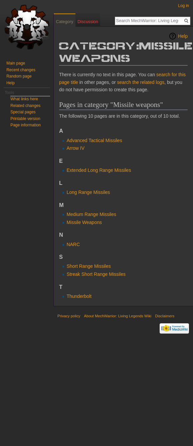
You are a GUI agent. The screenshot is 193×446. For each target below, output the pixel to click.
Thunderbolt (78, 296)
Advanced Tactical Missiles (94, 140)
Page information (25, 125)
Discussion (87, 21)
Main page (15, 63)
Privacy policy (68, 316)
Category (64, 21)
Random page (18, 76)
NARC (73, 244)
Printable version (25, 118)
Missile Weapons (84, 222)
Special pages (22, 112)
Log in (183, 5)
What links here (24, 99)
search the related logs (141, 82)
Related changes (25, 105)
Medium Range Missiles (91, 214)
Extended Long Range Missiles (98, 170)
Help (183, 36)
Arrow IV (75, 148)
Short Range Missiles (88, 266)
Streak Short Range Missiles (96, 274)
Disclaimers (164, 316)
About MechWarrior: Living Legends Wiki (118, 316)
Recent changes (20, 70)
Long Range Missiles (88, 192)
